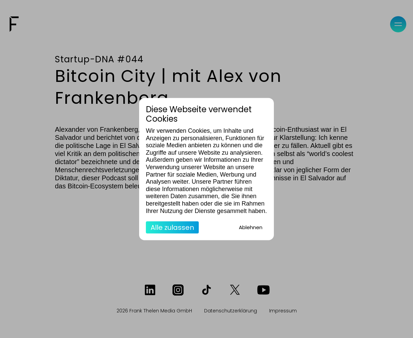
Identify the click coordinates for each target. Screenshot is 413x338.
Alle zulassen (172, 227)
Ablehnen (250, 227)
